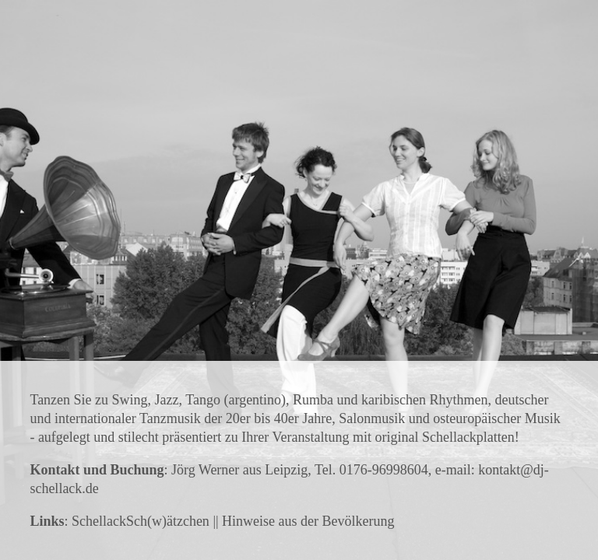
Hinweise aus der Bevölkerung (308, 521)
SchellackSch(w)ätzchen (140, 521)
